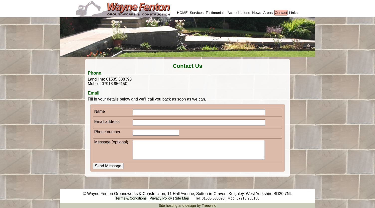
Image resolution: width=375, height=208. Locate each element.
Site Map (182, 198)
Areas (268, 13)
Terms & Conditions (131, 198)
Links (293, 13)
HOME (182, 13)
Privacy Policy (161, 198)
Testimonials (215, 13)
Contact (281, 13)
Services (196, 13)
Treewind (209, 206)
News (256, 13)
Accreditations (238, 13)
